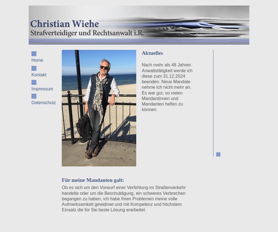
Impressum (42, 85)
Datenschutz (42, 99)
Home (37, 57)
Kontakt (38, 71)
